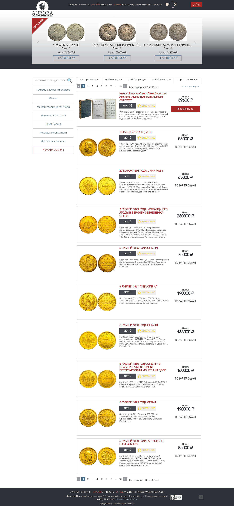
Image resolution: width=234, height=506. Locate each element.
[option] (65, 41)
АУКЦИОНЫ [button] (101, 5)
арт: (127, 106)
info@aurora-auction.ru (126, 499)
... (116, 86)
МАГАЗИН (157, 5)
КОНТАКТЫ (84, 5)
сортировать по (89, 80)
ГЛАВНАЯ (72, 5)
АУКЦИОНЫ (126, 492)
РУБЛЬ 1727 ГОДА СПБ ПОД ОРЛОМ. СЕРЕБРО (117, 45)
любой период (137, 80)
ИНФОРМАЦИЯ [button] (143, 5)
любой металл (113, 80)
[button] (196, 4)
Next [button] (195, 41)
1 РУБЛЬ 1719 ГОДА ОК (66, 45)
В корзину (185, 109)
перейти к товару (187, 80)
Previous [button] (38, 41)
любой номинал (161, 80)
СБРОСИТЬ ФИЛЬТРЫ (53, 150)
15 (120, 86)
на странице (190, 87)
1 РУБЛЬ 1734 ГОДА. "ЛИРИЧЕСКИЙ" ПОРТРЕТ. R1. (168, 45)
